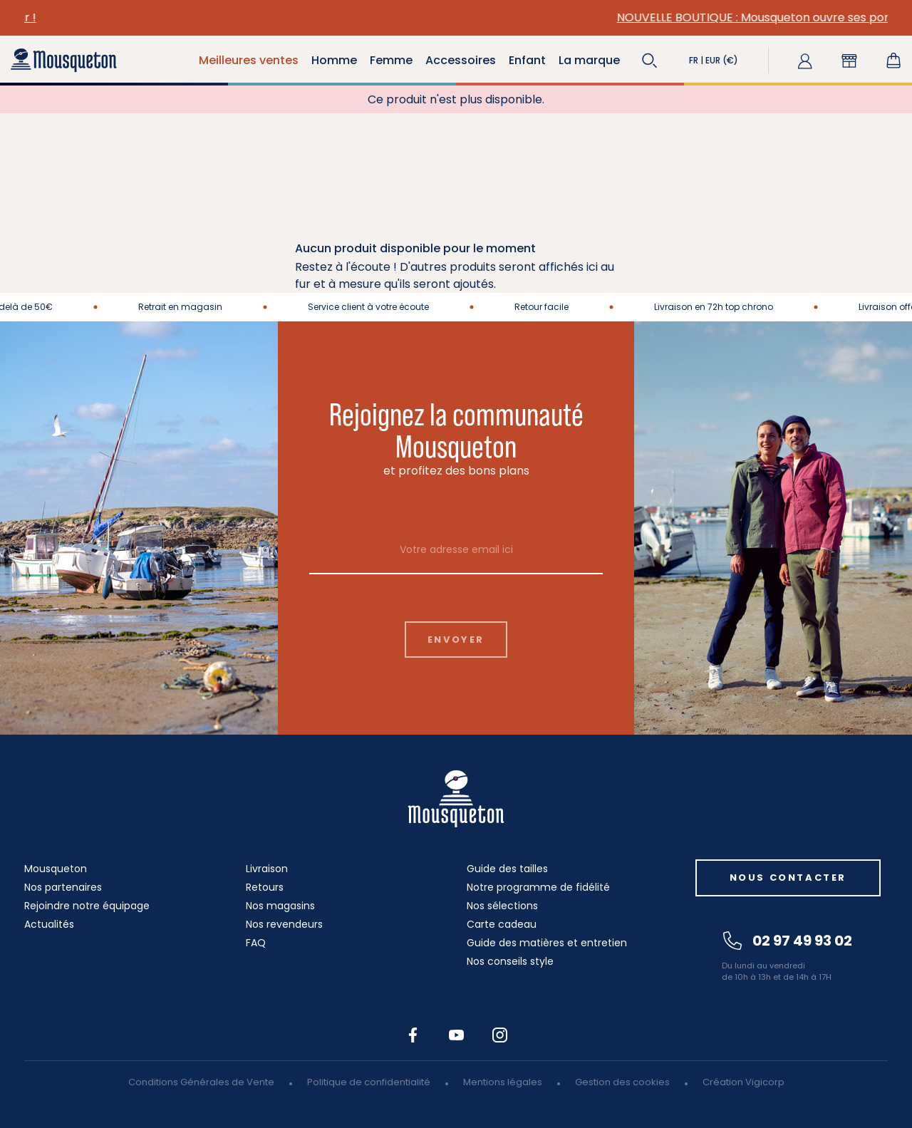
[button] (650, 60)
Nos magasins (280, 906)
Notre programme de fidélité (538, 887)
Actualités (49, 924)
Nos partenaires (63, 887)
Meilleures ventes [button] (249, 60)
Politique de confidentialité (368, 1082)
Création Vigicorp (743, 1082)
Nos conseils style (510, 961)
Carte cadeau (502, 924)
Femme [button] (391, 60)
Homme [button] (334, 60)
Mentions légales (502, 1082)
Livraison (267, 868)
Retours (265, 887)
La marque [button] (589, 60)
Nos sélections (502, 906)
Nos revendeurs (284, 924)
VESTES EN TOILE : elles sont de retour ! (296, 17)
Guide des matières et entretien (547, 943)
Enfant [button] (527, 60)
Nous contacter (788, 877)
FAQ (256, 943)
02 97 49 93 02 (787, 941)
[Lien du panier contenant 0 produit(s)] (893, 60)
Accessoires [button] (460, 60)
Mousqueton (55, 868)
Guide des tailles (507, 868)
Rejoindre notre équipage (87, 906)
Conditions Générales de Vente (201, 1082)
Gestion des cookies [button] (622, 1082)
